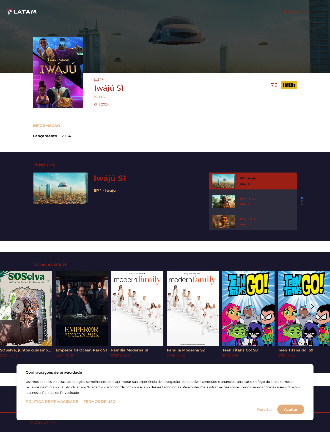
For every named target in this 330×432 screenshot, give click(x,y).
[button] (302, 198)
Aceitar (291, 414)
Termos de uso (100, 407)
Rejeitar (264, 414)
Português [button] (294, 12)
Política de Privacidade (52, 407)
